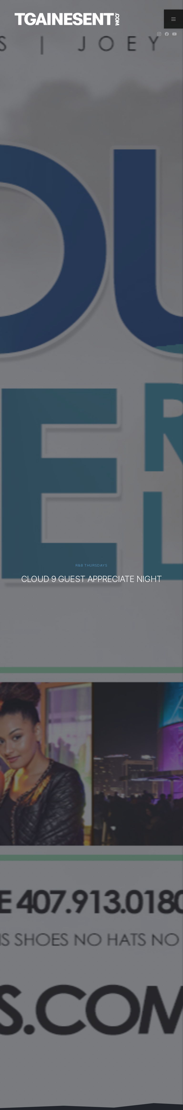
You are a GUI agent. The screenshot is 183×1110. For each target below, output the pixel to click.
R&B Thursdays (91, 565)
